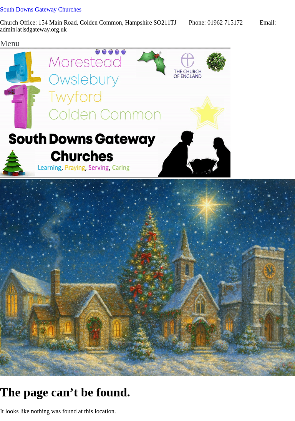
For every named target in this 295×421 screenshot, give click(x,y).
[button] (147, 43)
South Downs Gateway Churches (40, 9)
